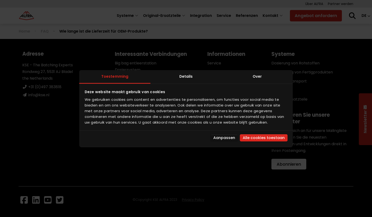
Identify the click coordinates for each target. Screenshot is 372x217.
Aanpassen (224, 137)
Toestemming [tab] (114, 76)
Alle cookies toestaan (264, 137)
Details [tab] (186, 76)
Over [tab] (257, 76)
